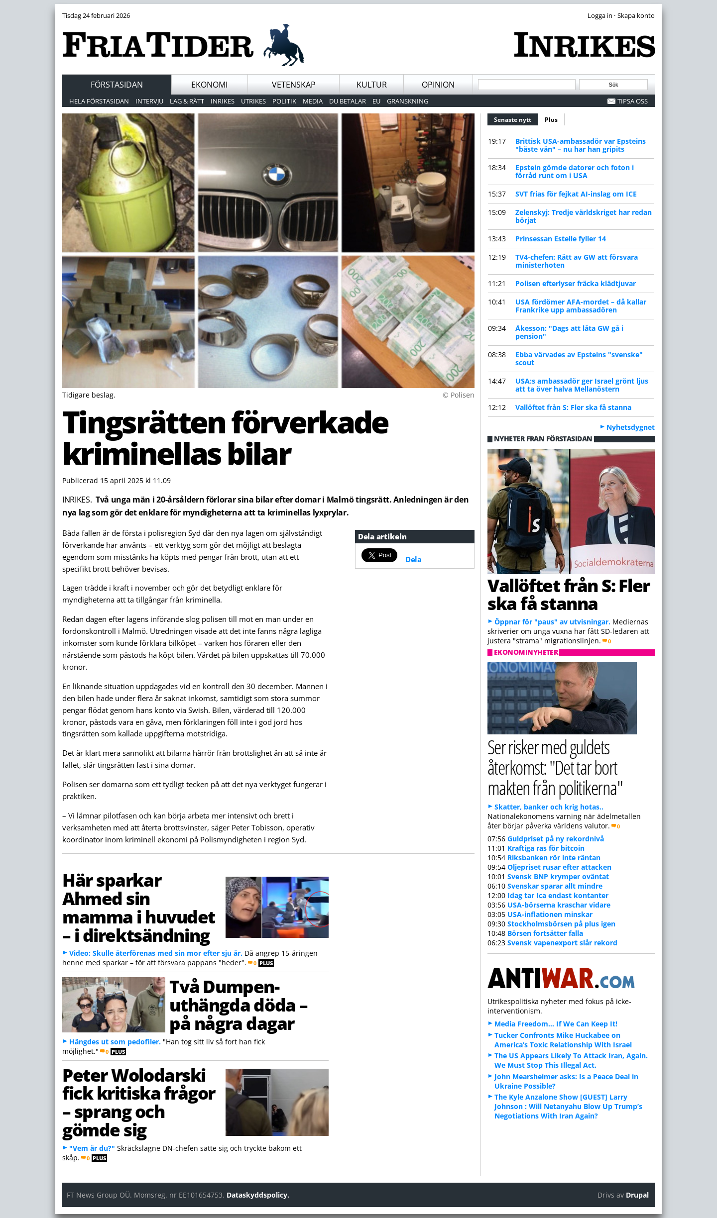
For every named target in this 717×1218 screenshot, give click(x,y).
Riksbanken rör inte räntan (553, 857)
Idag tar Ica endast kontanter (557, 895)
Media (313, 101)
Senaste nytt (516, 118)
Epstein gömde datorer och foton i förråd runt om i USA (574, 171)
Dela (413, 559)
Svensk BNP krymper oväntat (558, 876)
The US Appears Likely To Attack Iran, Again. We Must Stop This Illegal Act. (571, 1060)
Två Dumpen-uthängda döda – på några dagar (238, 1004)
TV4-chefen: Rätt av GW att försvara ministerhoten (576, 261)
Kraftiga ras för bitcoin (546, 848)
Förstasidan (117, 84)
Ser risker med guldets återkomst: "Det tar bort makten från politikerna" (554, 767)
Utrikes (253, 101)
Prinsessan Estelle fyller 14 (560, 238)
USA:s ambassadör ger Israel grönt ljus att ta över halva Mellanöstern (581, 385)
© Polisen (459, 395)
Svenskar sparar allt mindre (554, 886)
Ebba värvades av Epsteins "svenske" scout (579, 358)
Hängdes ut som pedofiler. (115, 1041)
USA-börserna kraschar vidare (558, 905)
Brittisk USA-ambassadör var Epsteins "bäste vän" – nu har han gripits (580, 145)
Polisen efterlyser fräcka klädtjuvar (575, 283)
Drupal (637, 1195)
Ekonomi (209, 84)
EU (376, 101)
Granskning (407, 101)
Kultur (372, 84)
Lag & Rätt (187, 101)
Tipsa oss (632, 101)
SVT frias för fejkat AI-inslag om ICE (576, 194)
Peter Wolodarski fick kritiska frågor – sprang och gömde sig (138, 1102)
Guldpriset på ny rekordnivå (555, 838)
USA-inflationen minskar (550, 914)
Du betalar (347, 101)
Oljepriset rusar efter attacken (559, 867)
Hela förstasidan (99, 101)
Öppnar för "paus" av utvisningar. (552, 621)
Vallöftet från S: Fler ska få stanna (573, 407)
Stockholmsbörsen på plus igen (561, 923)
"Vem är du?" (92, 1148)
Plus (551, 119)
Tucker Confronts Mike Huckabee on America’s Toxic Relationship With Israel (563, 1039)
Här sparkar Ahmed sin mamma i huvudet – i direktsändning (138, 907)
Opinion (438, 84)
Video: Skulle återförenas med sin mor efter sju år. (155, 953)
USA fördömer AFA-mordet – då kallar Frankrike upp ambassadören (580, 305)
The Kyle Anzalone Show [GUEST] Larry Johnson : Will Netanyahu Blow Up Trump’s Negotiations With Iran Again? (568, 1106)
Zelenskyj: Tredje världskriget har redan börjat (583, 216)
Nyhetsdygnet (630, 427)
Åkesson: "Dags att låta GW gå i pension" (569, 332)
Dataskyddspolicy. (258, 1195)
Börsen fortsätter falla (545, 933)
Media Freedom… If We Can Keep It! (555, 1023)
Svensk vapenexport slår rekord (562, 942)
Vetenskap (294, 84)
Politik (284, 101)
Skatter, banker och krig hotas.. (548, 807)
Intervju (149, 101)
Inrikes (223, 101)
